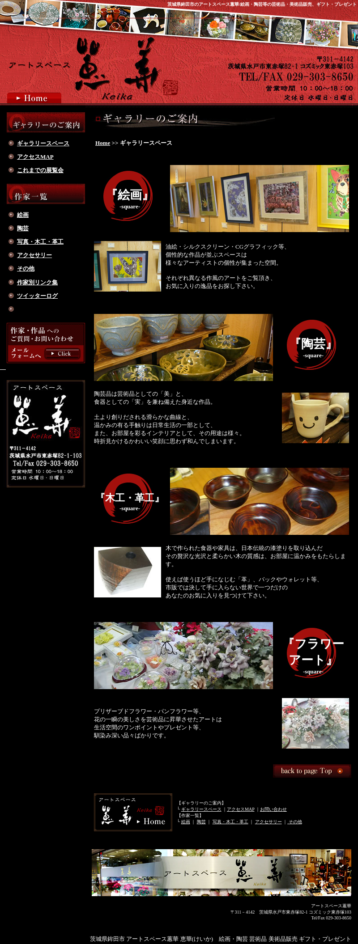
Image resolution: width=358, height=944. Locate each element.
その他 (294, 821)
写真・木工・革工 (230, 821)
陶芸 (201, 821)
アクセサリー (268, 821)
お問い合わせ (273, 809)
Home (102, 143)
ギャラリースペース (201, 809)
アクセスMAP (240, 809)
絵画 (185, 821)
